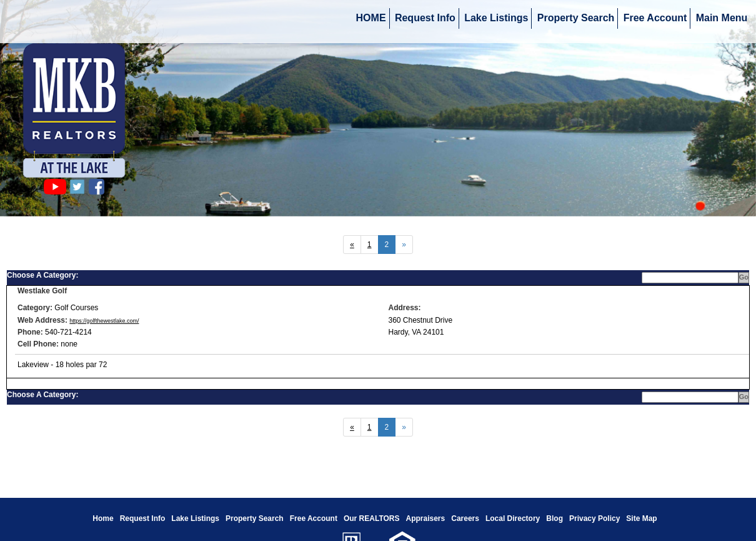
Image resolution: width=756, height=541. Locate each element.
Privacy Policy (594, 518)
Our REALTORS (372, 518)
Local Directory (512, 518)
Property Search (576, 18)
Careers (465, 518)
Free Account (655, 18)
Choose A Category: (44, 275)
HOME (371, 18)
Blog (554, 518)
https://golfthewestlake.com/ (104, 321)
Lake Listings (496, 18)
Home (102, 518)
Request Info (425, 18)
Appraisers (425, 518)
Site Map (641, 518)
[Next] (352, 244)
